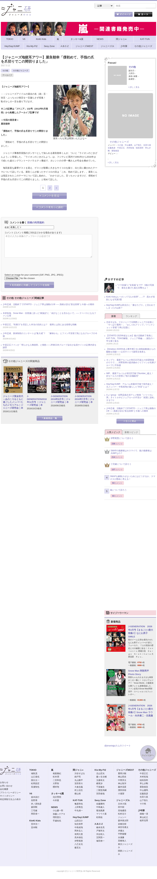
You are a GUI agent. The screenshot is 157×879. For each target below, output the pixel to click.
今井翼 (56, 800)
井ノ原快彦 (36, 804)
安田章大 (79, 784)
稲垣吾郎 (139, 148)
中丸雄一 (79, 811)
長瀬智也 (35, 787)
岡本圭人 (79, 831)
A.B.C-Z (99, 824)
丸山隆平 (79, 780)
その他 (5, 71)
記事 (64, 15)
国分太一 (35, 780)
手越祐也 (57, 821)
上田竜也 (79, 807)
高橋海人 (122, 841)
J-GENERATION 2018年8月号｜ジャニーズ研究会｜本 (60, 399)
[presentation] (30, 263)
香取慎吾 (115, 151)
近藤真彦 (111, 148)
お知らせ (4, 783)
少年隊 (141, 811)
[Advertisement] (130, 223)
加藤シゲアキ (59, 814)
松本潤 (56, 777)
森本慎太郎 (123, 821)
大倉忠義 (79, 787)
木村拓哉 (130, 148)
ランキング (131, 316)
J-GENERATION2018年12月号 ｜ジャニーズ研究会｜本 (37, 401)
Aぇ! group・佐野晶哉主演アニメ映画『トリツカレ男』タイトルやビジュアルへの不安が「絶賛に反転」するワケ (131, 398)
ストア (45, 15)
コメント (8, 233)
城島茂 (34, 774)
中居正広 (121, 148)
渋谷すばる (80, 774)
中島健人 (100, 807)
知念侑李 (79, 824)
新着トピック (131, 432)
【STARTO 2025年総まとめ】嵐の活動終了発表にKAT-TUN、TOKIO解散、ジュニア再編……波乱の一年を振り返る (130, 338)
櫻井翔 (56, 787)
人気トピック (113, 432)
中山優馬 (128, 145)
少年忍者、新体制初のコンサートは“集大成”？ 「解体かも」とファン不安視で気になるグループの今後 (50, 335)
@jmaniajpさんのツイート (117, 746)
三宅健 (34, 811)
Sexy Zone (100, 800)
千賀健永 (100, 787)
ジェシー (122, 817)
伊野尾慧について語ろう (118, 439)
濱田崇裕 (122, 790)
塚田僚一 (100, 841)
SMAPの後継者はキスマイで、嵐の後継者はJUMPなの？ (128, 452)
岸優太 (121, 831)
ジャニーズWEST (125, 770)
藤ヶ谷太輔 (101, 777)
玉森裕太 (100, 780)
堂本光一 (35, 824)
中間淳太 (122, 780)
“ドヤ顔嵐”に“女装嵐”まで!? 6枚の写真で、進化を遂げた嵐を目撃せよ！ (135, 286)
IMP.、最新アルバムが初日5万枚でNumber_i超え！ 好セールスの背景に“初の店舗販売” (131, 375)
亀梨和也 (79, 804)
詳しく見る (134, 87)
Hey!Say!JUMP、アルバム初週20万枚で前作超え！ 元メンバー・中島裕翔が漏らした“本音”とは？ (131, 385)
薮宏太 (78, 848)
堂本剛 (34, 828)
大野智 (56, 784)
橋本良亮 (100, 828)
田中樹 (121, 807)
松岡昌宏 (35, 784)
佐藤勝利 (100, 804)
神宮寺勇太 (123, 827)
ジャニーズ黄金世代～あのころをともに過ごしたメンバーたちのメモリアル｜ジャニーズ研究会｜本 (13, 402)
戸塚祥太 (100, 831)
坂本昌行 (35, 797)
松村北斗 (122, 814)
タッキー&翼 (57, 794)
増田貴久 (57, 817)
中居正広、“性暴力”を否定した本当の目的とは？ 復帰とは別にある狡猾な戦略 (40, 325)
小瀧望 (121, 794)
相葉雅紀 (57, 774)
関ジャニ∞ (78, 770)
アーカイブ (7, 76)
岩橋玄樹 (122, 824)
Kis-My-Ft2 (100, 770)
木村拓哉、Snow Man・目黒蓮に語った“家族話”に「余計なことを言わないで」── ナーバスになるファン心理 (49, 314)
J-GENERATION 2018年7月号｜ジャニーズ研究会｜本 (84, 399)
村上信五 (79, 790)
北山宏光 (100, 774)
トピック (83, 15)
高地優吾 (122, 811)
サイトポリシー (7, 796)
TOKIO (32, 770)
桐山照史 (122, 777)
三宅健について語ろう (117, 465)
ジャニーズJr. (123, 800)
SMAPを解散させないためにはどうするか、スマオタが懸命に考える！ (129, 478)
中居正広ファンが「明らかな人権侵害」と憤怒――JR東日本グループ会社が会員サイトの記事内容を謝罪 (49, 346)
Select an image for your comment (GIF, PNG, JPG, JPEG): (34, 275)
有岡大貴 (79, 834)
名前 (6, 227)
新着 (113, 316)
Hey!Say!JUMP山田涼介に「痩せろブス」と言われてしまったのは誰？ (130, 306)
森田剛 (34, 807)
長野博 (34, 800)
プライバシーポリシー (10, 793)
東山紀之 (144, 817)
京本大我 (122, 804)
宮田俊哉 (100, 794)
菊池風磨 (100, 811)
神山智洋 (122, 784)
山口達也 (35, 777)
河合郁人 (100, 834)
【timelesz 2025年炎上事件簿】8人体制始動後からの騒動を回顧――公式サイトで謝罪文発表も (130, 350)
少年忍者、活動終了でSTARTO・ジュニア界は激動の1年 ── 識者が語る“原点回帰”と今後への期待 (48, 305)
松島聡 (99, 817)
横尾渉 (99, 784)
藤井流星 (122, 787)
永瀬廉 (121, 838)
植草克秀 (144, 821)
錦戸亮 (78, 777)
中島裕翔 (79, 828)
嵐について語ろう (115, 491)
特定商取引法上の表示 (10, 799)
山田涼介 (79, 821)
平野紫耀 (122, 834)
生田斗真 (147, 145)
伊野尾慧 (79, 841)
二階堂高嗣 (101, 790)
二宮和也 (57, 780)
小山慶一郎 (58, 811)
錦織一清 (144, 814)
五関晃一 (100, 838)
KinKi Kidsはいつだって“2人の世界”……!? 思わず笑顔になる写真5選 (130, 298)
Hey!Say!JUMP (81, 817)
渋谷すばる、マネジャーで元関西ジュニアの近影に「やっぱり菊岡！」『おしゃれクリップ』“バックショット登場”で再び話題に (130, 325)
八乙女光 (79, 844)
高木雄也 (79, 838)
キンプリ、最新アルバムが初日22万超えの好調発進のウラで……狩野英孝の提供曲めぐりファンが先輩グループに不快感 (131, 363)
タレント (102, 15)
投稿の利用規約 (35, 222)
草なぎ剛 (144, 784)
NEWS (54, 807)
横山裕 (78, 794)
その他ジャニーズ (20, 71)
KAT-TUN (77, 800)
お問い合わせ (6, 786)
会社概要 (4, 789)
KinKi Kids (35, 821)
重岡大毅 (122, 774)
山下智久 (138, 145)
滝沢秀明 (57, 797)
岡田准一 (35, 814)
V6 (30, 794)
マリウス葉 (101, 814)
